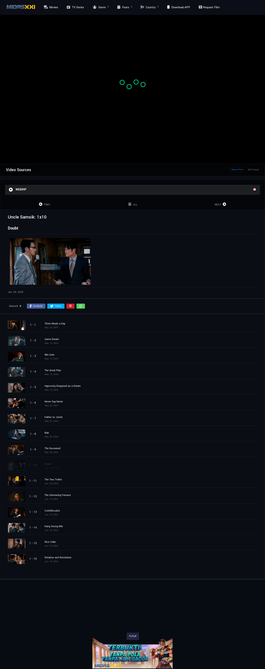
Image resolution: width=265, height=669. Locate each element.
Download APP (178, 7)
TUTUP (133, 636)
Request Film (208, 7)
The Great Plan (53, 370)
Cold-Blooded (52, 510)
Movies (50, 7)
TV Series (75, 7)
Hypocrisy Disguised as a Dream (63, 386)
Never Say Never (54, 401)
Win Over (49, 355)
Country (148, 7)
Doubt (48, 464)
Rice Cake (50, 542)
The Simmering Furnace (58, 495)
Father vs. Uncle (54, 417)
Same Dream (52, 339)
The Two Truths (53, 479)
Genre (99, 7)
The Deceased (52, 448)
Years (122, 7)
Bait (47, 433)
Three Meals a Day (55, 323)
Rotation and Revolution (58, 557)
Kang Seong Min (54, 526)
